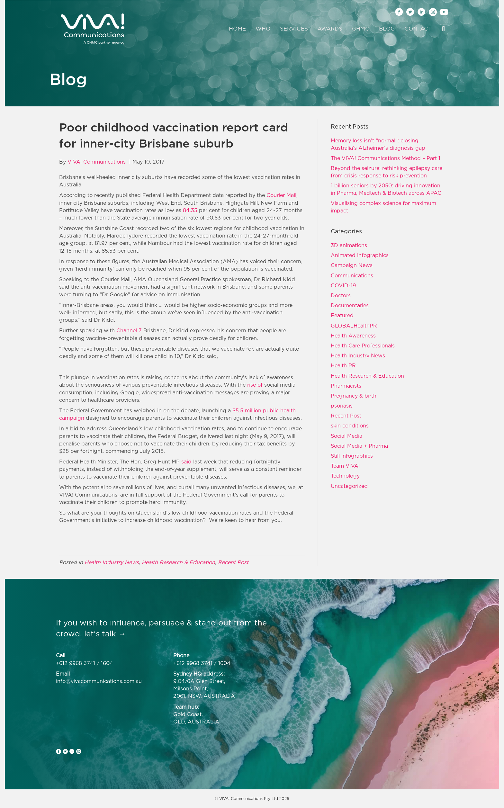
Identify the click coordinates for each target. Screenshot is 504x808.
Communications (352, 275)
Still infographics (352, 456)
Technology (345, 476)
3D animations (349, 245)
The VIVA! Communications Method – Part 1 (385, 158)
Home (237, 28)
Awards (330, 28)
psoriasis (342, 405)
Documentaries (350, 305)
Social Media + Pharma (359, 446)
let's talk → (105, 633)
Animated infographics (360, 255)
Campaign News (352, 265)
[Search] (441, 29)
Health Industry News (112, 562)
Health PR (343, 365)
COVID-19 (343, 285)
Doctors (341, 295)
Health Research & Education (178, 562)
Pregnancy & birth (353, 396)
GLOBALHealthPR (354, 325)
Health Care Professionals (363, 345)
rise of (255, 385)
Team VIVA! (345, 466)
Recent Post (233, 562)
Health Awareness (353, 335)
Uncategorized (349, 486)
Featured (342, 315)
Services (294, 28)
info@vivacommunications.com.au (99, 681)
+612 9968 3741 (75, 663)
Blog (387, 28)
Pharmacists (346, 386)
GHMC (360, 28)
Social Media (346, 436)
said (186, 461)
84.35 (190, 210)
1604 (107, 663)
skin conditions (350, 425)
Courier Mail (281, 195)
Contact (418, 28)
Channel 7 (129, 330)
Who (263, 28)
